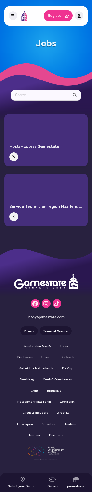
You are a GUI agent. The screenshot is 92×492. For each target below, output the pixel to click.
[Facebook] (35, 303)
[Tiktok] (57, 303)
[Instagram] (46, 303)
